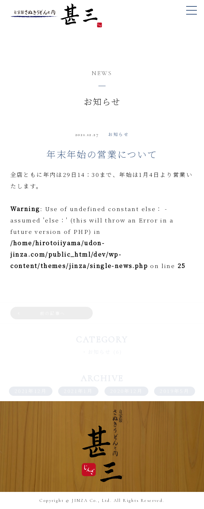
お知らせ (118, 134)
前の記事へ (53, 313)
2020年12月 (126, 390)
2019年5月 (174, 390)
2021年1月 (78, 390)
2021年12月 (31, 390)
